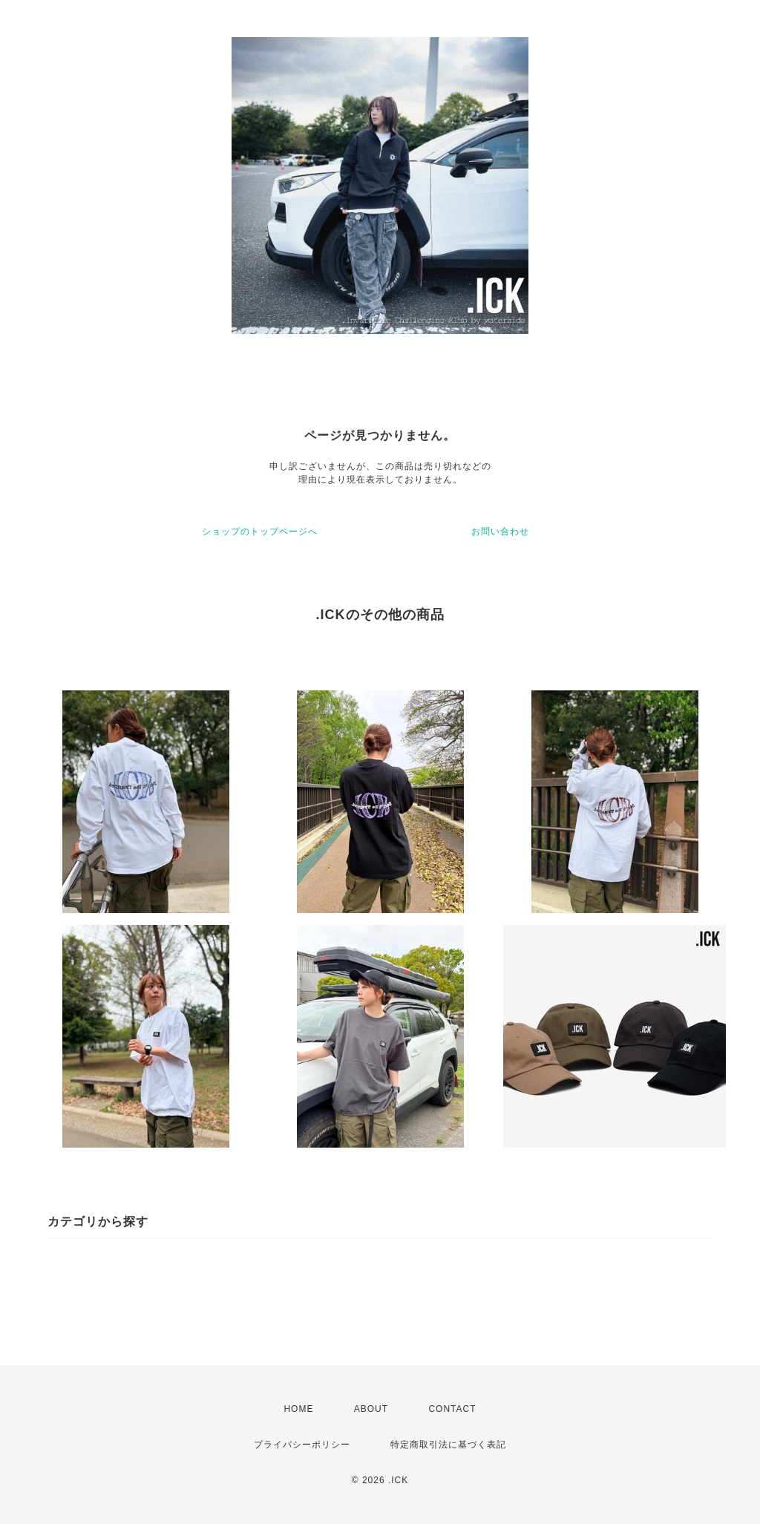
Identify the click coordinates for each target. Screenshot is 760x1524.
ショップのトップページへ (260, 531)
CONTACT (452, 1409)
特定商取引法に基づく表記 (448, 1444)
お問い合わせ (500, 531)
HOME (298, 1409)
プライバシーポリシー (302, 1444)
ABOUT (371, 1409)
